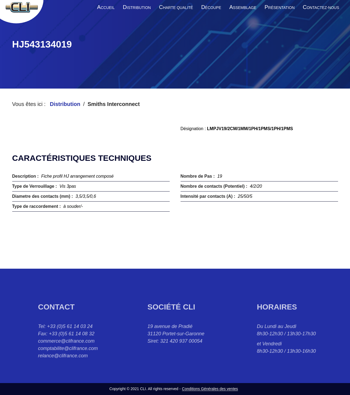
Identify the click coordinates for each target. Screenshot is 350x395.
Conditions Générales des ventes (210, 389)
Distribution (65, 104)
